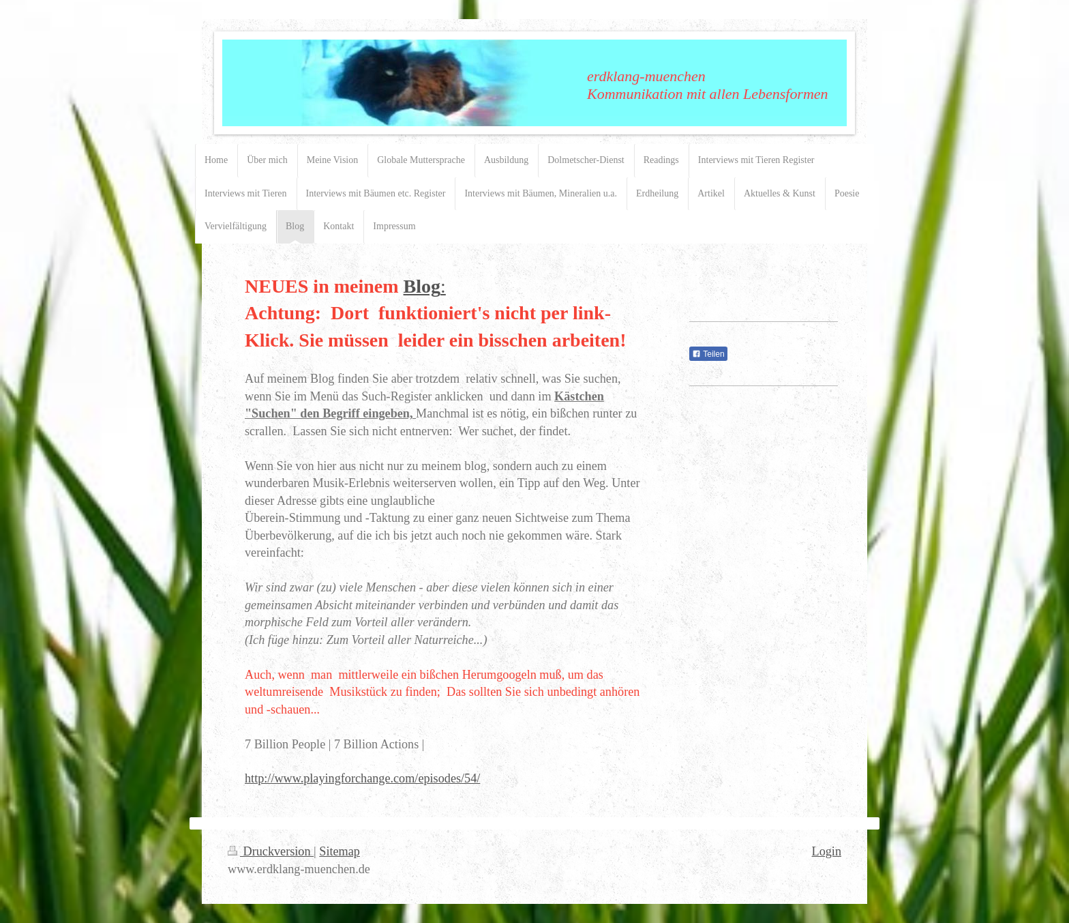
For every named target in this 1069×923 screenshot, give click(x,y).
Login (826, 851)
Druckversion (271, 851)
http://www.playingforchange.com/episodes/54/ (362, 778)
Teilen (708, 354)
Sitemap (339, 851)
